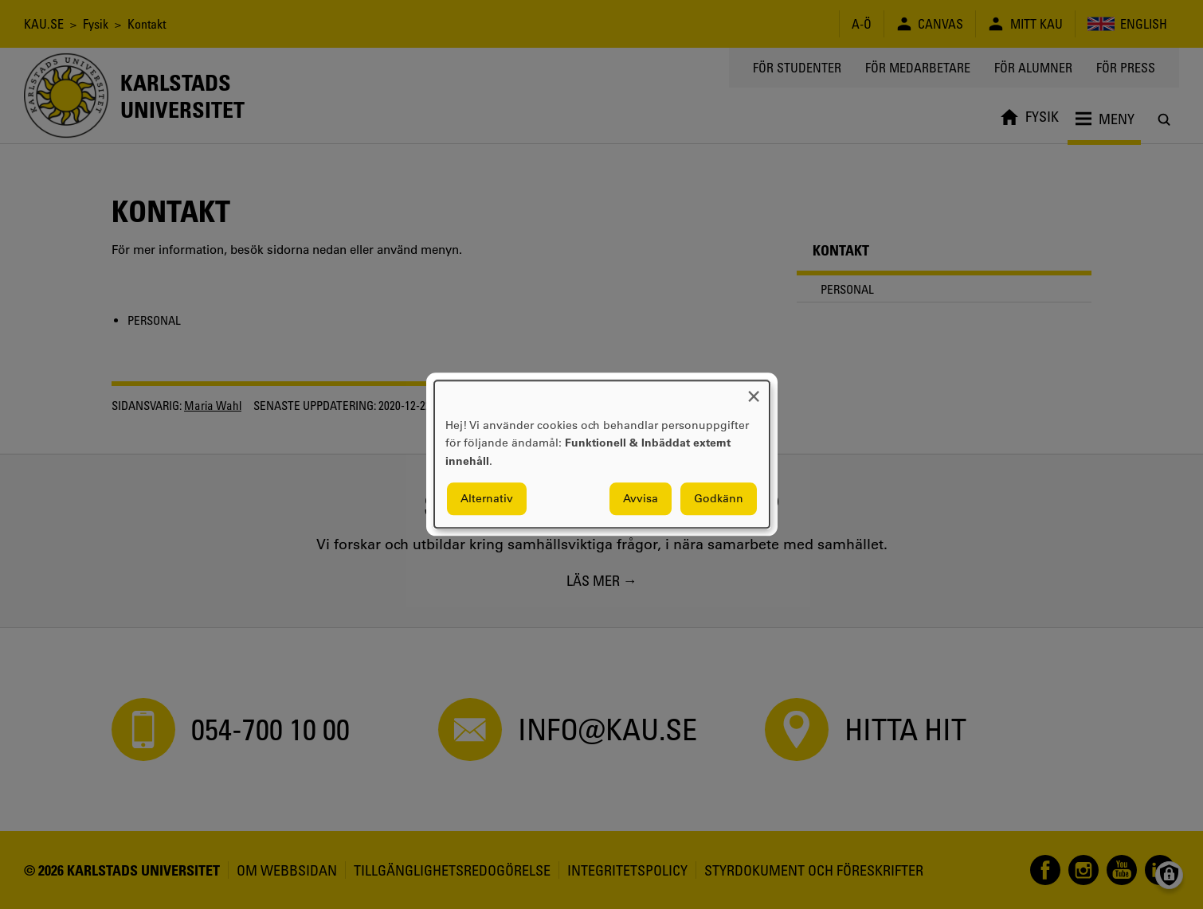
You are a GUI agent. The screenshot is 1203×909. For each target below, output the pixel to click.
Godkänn (718, 499)
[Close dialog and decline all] (754, 390)
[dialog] (602, 454)
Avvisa (640, 499)
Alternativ (486, 499)
